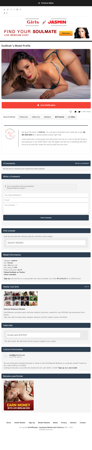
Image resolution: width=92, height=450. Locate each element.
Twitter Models (19, 423)
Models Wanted (44, 423)
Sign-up (7, 278)
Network (73, 423)
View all (86, 286)
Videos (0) (36, 117)
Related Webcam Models (14, 309)
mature (14, 260)
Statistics (47, 117)
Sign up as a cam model (67, 368)
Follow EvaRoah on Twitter (14, 272)
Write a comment (82, 163)
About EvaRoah (9, 117)
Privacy (64, 423)
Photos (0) (24, 117)
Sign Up (32, 423)
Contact (83, 423)
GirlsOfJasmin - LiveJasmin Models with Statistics (46, 427)
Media (55, 423)
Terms (8, 423)
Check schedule (10, 274)
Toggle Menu (46, 3)
